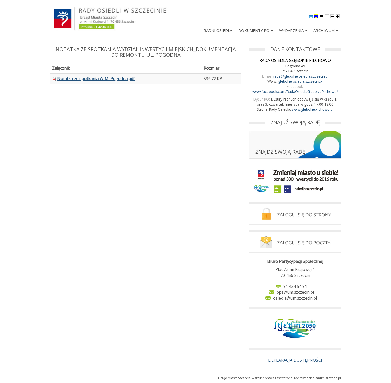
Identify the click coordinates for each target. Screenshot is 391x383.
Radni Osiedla (218, 30)
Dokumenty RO (255, 30)
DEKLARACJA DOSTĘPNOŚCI (295, 360)
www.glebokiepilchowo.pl (312, 109)
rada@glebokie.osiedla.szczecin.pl (300, 76)
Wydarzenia (293, 30)
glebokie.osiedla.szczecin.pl (300, 81)
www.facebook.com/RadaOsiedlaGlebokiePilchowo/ (295, 91)
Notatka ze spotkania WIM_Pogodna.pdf (96, 78)
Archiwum (325, 30)
